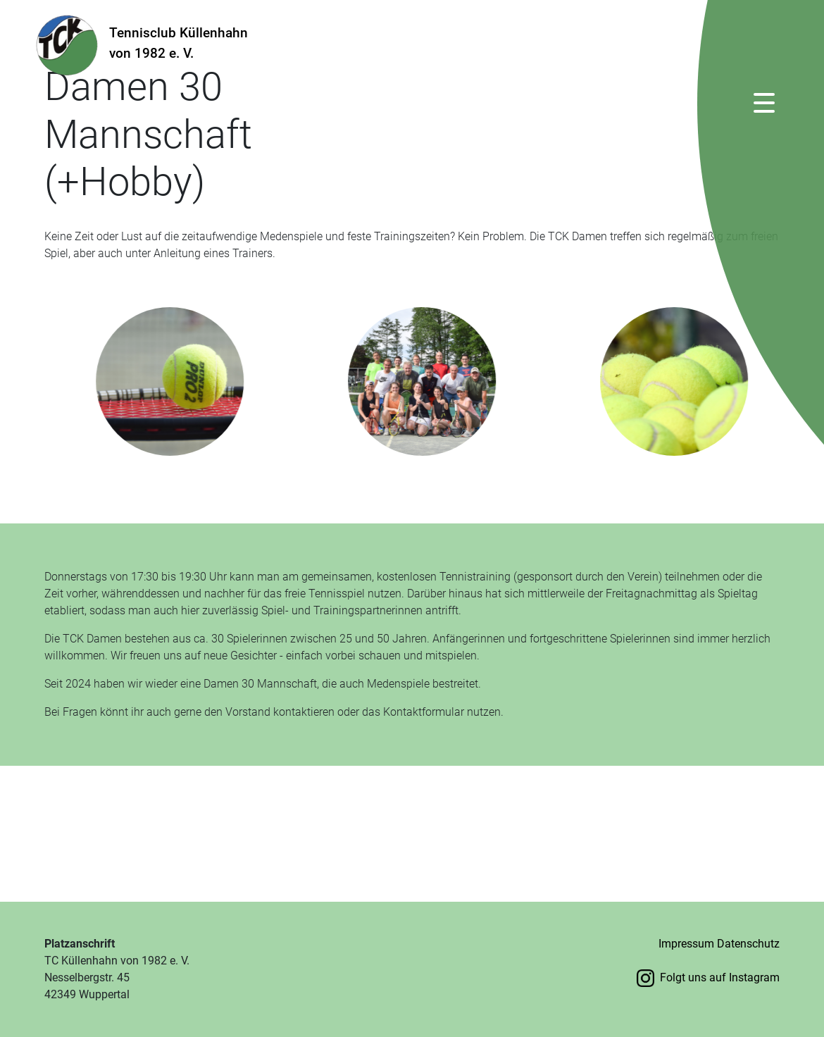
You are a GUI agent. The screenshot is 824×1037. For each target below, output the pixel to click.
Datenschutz (748, 943)
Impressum (686, 943)
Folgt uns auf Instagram (708, 977)
